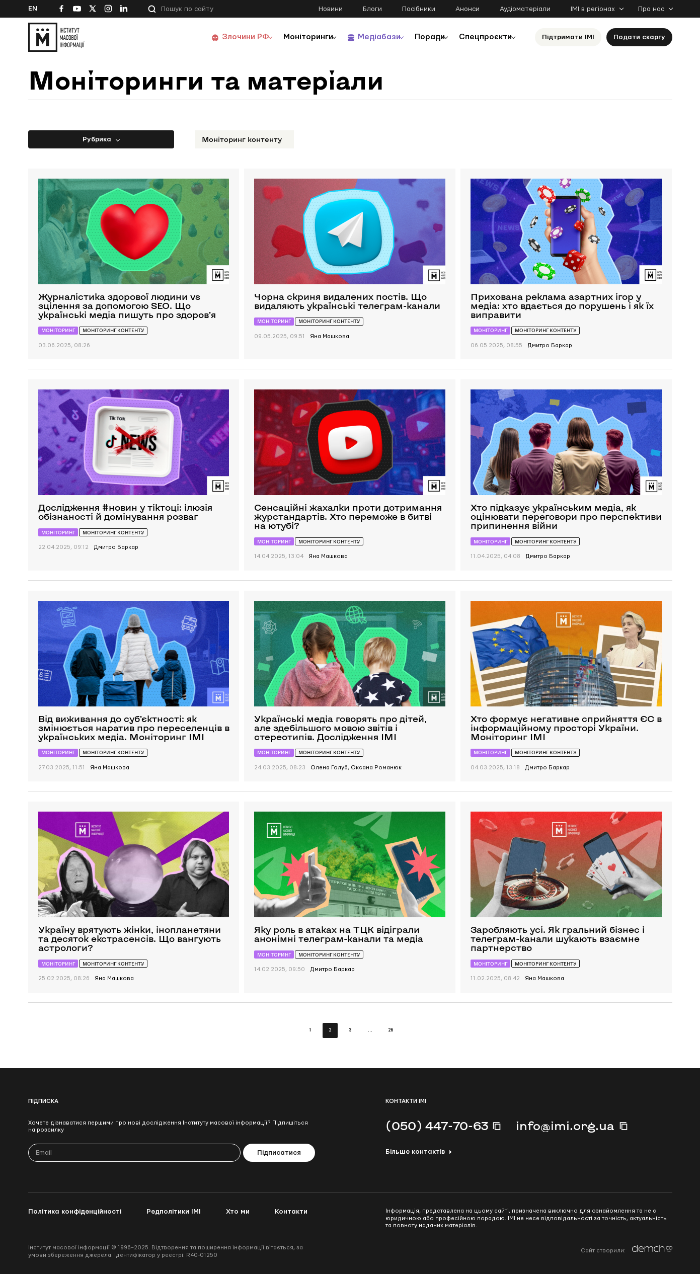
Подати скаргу (639, 37)
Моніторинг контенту (242, 139)
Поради (421, 37)
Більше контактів (415, 1151)
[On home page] (56, 37)
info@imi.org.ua (565, 1126)
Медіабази (365, 37)
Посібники (418, 9)
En (32, 8)
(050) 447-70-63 (436, 1126)
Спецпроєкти (482, 37)
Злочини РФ (222, 37)
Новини (331, 9)
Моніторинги (289, 37)
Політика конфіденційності (74, 1211)
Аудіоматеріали (525, 9)
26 (390, 1030)
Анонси (467, 9)
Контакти (291, 1211)
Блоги (372, 9)
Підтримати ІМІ (568, 37)
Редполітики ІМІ (173, 1211)
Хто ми (238, 1211)
